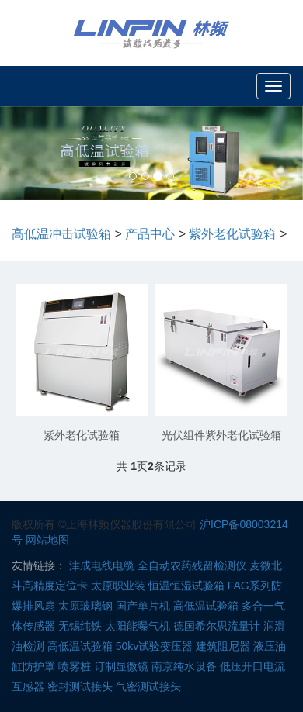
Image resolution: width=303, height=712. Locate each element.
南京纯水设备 (184, 666)
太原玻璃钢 (85, 606)
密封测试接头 (80, 686)
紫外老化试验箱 (232, 233)
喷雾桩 (74, 666)
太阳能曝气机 (137, 626)
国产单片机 (143, 606)
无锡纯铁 (80, 626)
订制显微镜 (121, 666)
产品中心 (150, 233)
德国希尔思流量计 (216, 626)
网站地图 (47, 540)
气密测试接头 (148, 686)
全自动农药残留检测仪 (192, 565)
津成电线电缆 (101, 565)
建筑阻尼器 (223, 646)
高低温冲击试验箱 (61, 233)
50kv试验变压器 (154, 646)
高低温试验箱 (206, 606)
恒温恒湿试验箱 (186, 585)
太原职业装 (118, 585)
